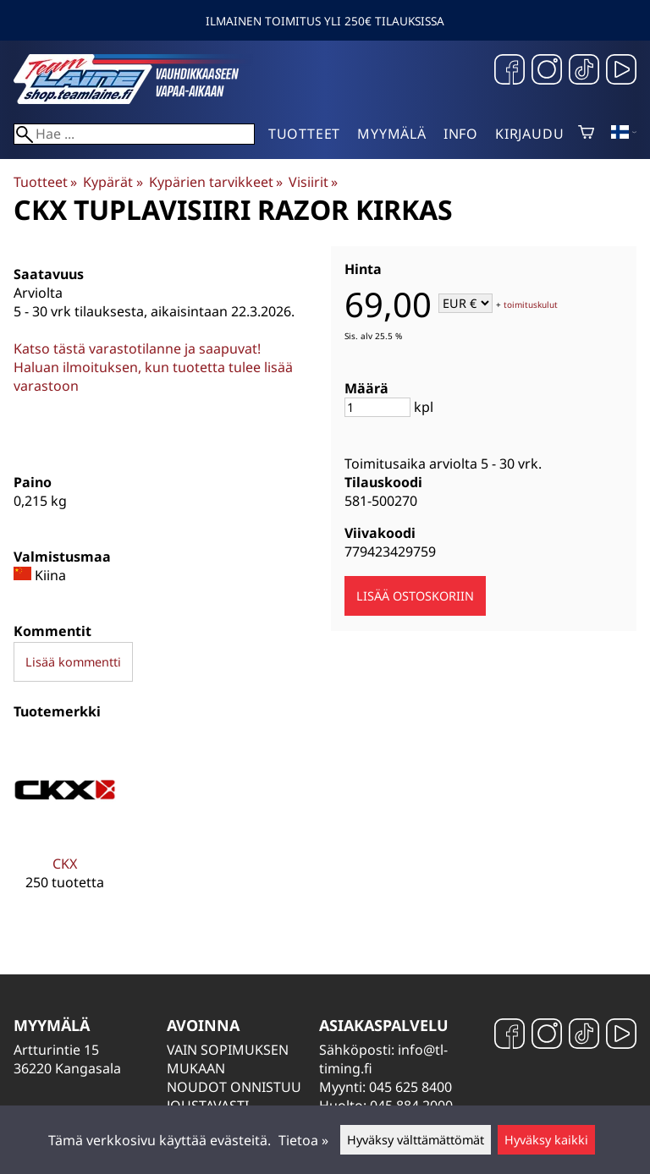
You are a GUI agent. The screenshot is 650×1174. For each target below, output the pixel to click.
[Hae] (134, 134)
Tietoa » (303, 1140)
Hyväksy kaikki (546, 1140)
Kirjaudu (529, 133)
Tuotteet (304, 133)
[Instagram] (547, 71)
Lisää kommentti (73, 662)
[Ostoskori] (586, 133)
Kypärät (112, 182)
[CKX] (65, 827)
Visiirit (313, 182)
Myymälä (392, 133)
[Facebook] (509, 71)
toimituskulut (531, 304)
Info (460, 133)
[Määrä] (377, 407)
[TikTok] (584, 71)
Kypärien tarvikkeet (216, 182)
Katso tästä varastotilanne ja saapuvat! (137, 348)
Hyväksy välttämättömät (415, 1140)
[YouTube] (621, 71)
